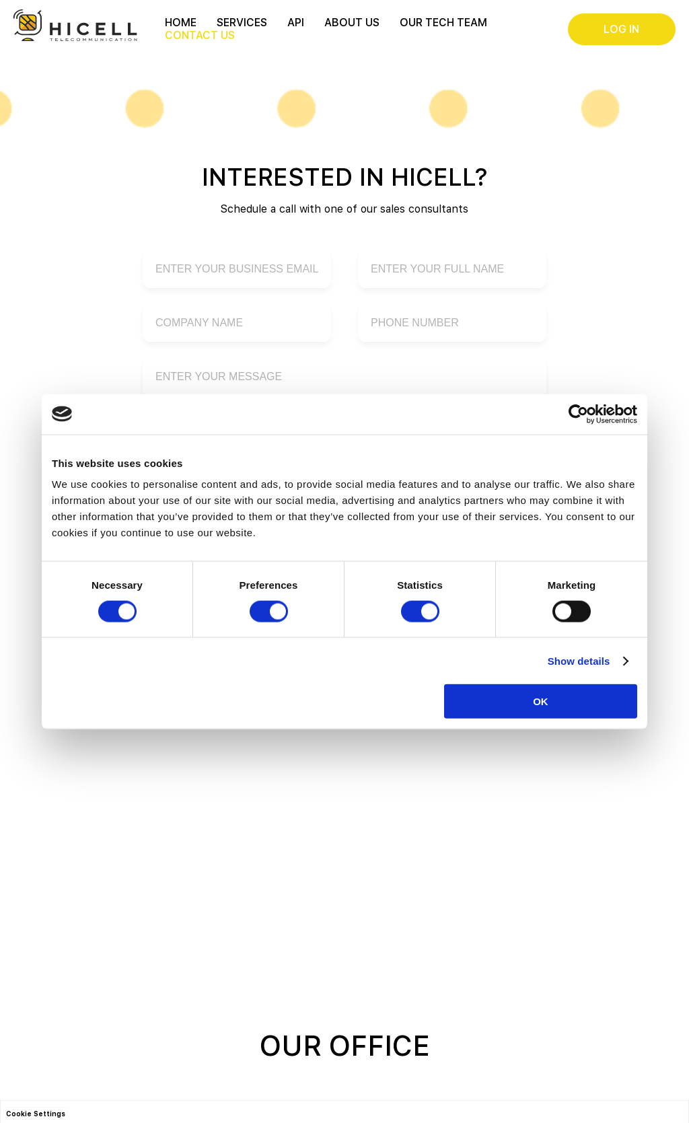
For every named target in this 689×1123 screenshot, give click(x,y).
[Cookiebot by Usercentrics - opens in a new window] (578, 414)
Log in (621, 29)
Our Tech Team (443, 22)
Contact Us (200, 35)
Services (242, 22)
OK (540, 701)
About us (351, 22)
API (295, 22)
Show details (579, 660)
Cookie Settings (35, 1114)
